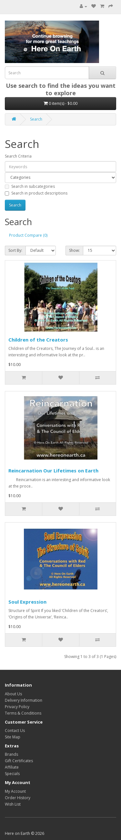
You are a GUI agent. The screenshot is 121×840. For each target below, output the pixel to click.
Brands (11, 754)
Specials (12, 773)
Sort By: (15, 250)
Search (36, 119)
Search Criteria (18, 156)
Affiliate (12, 767)
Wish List (13, 804)
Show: (74, 250)
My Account (15, 791)
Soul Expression (27, 601)
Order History (17, 797)
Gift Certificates (19, 760)
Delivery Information (23, 700)
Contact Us (15, 730)
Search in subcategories (30, 186)
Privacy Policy (17, 706)
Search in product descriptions (36, 193)
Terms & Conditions (23, 713)
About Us (13, 694)
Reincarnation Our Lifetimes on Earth (53, 470)
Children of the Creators (38, 339)
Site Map (12, 737)
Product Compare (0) (28, 235)
